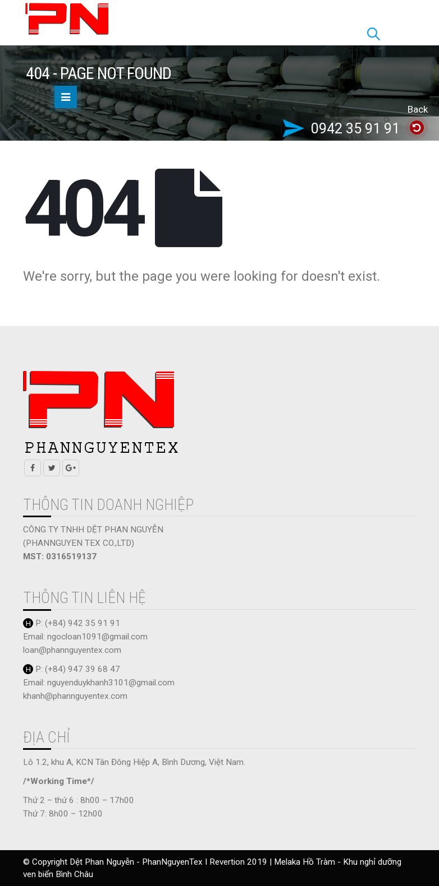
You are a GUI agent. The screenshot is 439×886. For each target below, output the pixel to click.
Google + (70, 468)
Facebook (32, 468)
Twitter (51, 468)
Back (418, 109)
